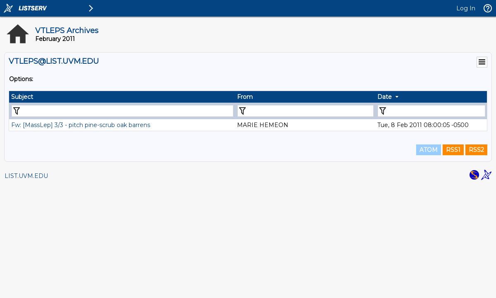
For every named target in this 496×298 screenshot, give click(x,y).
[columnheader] (122, 97)
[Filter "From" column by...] (305, 111)
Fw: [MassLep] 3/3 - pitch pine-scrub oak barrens (80, 125)
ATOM (428, 150)
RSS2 (476, 150)
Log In (465, 8)
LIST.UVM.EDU (26, 176)
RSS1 (453, 150)
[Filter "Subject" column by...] (122, 111)
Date (384, 97)
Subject (22, 97)
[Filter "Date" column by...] (431, 111)
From (245, 97)
